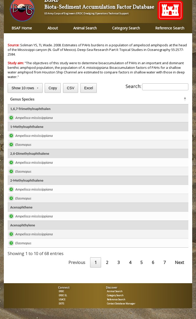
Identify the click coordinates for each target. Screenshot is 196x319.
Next (179, 263)
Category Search (126, 28)
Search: (157, 86)
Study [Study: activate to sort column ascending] (64, 99)
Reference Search (169, 28)
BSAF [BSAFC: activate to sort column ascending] (153, 100)
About (52, 28)
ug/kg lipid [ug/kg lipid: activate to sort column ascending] (109, 99)
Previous (76, 263)
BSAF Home (21, 28)
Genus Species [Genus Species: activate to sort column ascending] (22, 99)
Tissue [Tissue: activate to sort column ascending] (173, 99)
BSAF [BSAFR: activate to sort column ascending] (133, 100)
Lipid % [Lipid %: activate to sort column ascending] (84, 99)
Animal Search (85, 28)
